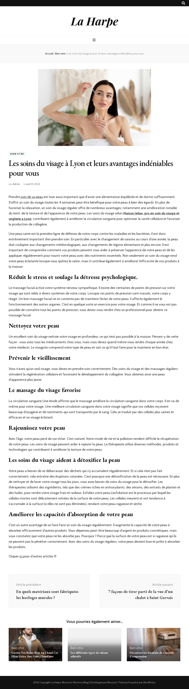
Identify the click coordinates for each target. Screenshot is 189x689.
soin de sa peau (31, 197)
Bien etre (17, 153)
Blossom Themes (117, 682)
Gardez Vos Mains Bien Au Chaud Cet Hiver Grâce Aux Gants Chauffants (34, 654)
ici (21, 556)
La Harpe (94, 20)
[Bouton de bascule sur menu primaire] (95, 40)
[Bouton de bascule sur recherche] (183, 3)
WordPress (149, 682)
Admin (16, 184)
